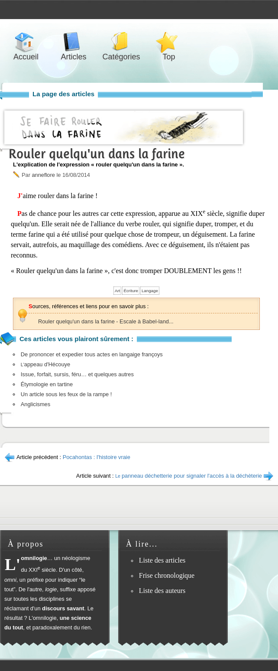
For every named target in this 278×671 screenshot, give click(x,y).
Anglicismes (35, 404)
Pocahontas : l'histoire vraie (96, 457)
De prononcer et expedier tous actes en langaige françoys (92, 354)
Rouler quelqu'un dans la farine (97, 154)
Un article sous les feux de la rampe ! (66, 394)
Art (117, 290)
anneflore (43, 175)
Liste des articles (162, 560)
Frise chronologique (166, 575)
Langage (150, 290)
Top (169, 42)
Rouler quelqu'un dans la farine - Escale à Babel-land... (106, 321)
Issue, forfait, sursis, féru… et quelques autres (77, 374)
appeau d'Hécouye (45, 364)
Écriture (130, 290)
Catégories (121, 42)
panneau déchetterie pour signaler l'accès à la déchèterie (188, 475)
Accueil (26, 42)
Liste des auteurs (162, 590)
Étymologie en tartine (47, 384)
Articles (73, 42)
